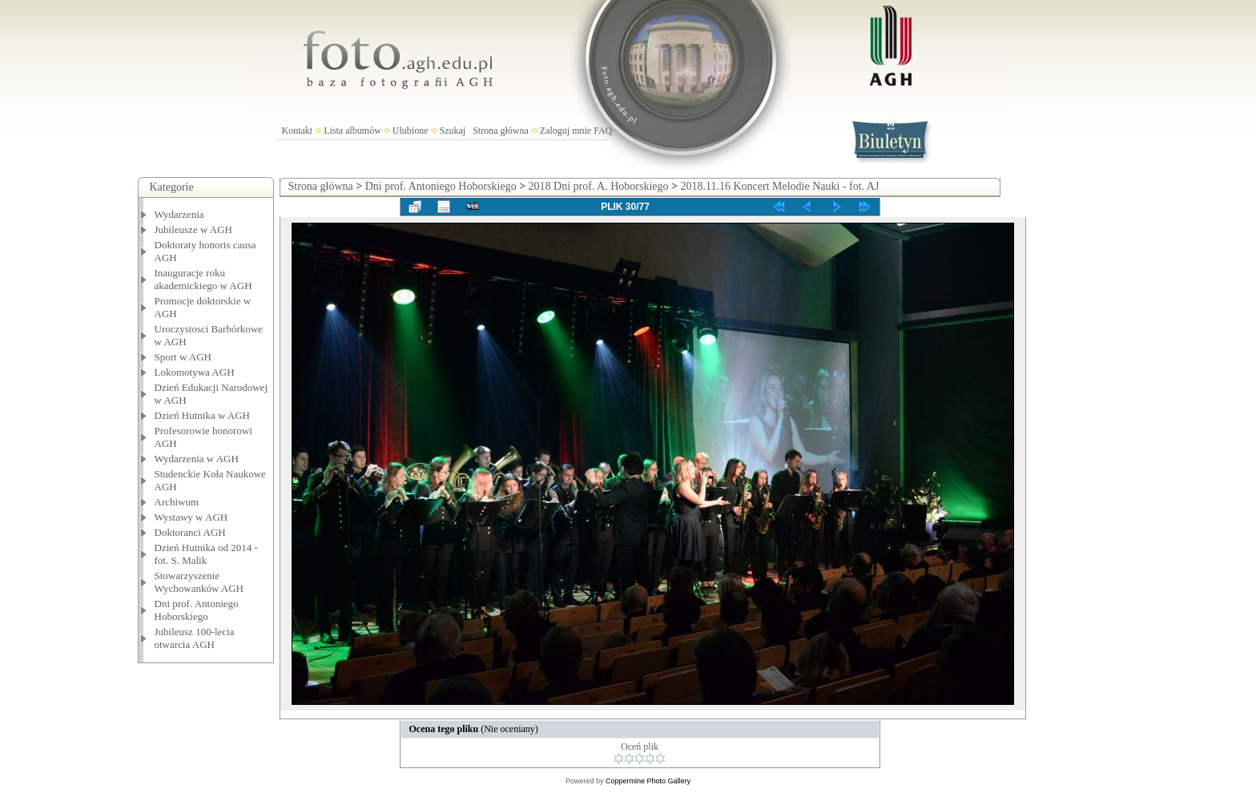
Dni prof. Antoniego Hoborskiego (197, 610)
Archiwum (177, 502)
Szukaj (453, 130)
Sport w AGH (183, 357)
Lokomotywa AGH (195, 372)
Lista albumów (352, 130)
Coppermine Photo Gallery (648, 781)
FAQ (603, 130)
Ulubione (410, 130)
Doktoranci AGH (190, 532)
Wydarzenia (179, 214)
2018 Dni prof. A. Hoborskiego (599, 186)
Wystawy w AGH (191, 517)
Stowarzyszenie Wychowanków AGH (199, 582)
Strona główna (501, 130)
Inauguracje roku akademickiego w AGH (203, 279)
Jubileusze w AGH (194, 229)
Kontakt (297, 130)
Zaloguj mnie (565, 130)
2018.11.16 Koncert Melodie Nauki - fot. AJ (779, 186)
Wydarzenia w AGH (197, 459)
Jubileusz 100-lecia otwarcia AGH (195, 638)
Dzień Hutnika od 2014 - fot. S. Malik (206, 553)
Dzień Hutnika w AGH (203, 415)
